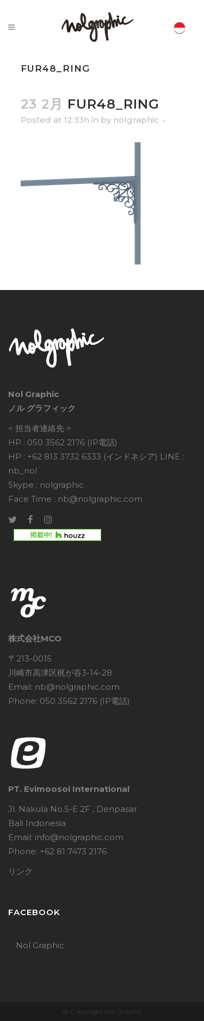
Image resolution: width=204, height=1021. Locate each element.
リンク (20, 871)
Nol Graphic (40, 945)
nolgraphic (136, 120)
